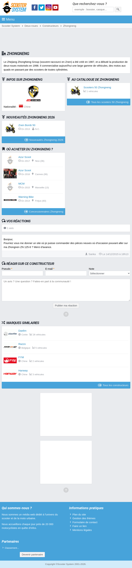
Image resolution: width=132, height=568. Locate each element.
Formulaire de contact (84, 522)
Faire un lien (79, 526)
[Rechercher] (118, 9)
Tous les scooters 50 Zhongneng (107, 102)
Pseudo (7, 268)
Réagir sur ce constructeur (30, 264)
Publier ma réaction (66, 305)
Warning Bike (26, 196)
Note (91, 268)
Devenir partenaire (32, 554)
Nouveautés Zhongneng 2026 (44, 139)
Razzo (22, 343)
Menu (8, 19)
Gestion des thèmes (83, 518)
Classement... (12, 548)
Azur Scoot (24, 157)
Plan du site (79, 514)
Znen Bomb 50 (26, 125)
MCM (21, 183)
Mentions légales (82, 530)
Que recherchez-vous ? (90, 4)
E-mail (49, 268)
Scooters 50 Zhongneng (97, 87)
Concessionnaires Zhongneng (43, 211)
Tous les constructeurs (113, 385)
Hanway (23, 370)
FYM (21, 357)
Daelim (22, 330)
